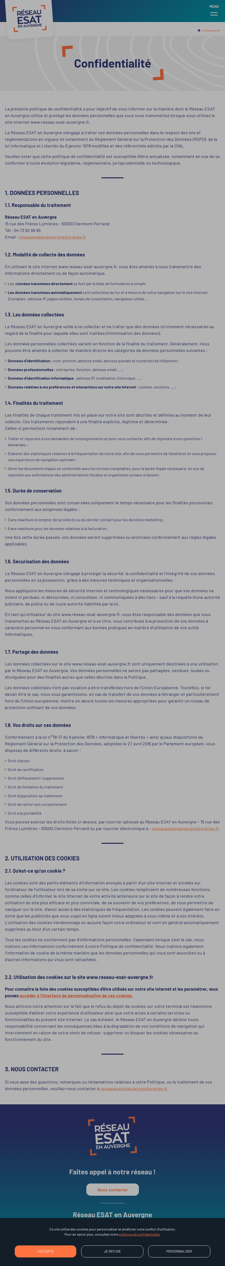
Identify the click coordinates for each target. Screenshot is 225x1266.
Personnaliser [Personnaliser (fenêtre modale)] (179, 1251)
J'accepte (45, 1251)
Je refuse (112, 1251)
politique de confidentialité (139, 1234)
